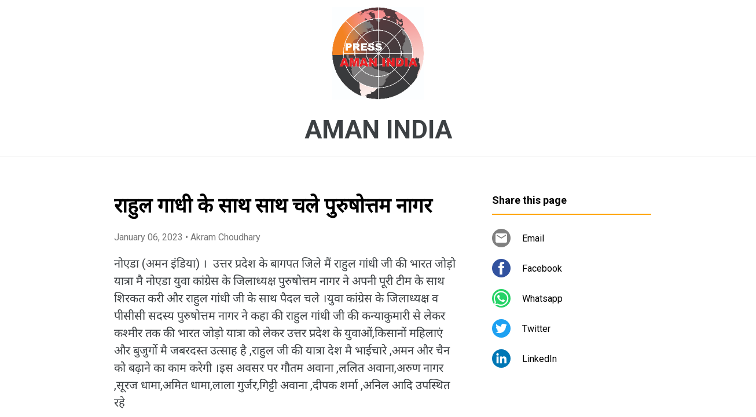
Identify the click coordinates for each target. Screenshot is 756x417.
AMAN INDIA (378, 130)
